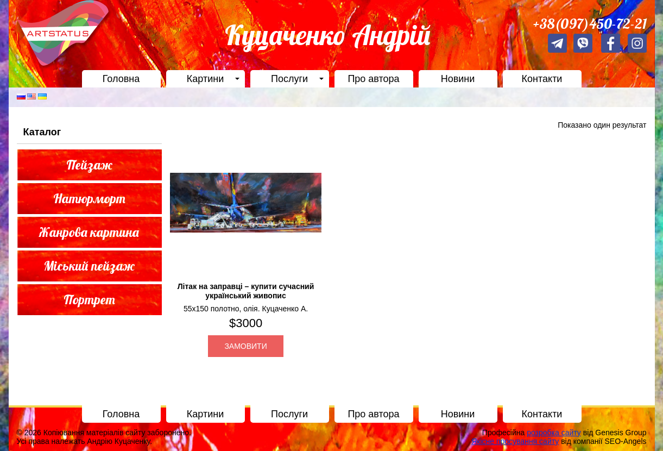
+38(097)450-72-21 (590, 24)
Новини (458, 78)
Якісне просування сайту (515, 441)
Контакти (542, 78)
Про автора (373, 78)
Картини (205, 78)
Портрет (89, 299)
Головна (121, 78)
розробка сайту (554, 432)
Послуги (289, 78)
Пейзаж (89, 164)
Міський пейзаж (89, 266)
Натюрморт (89, 198)
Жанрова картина (89, 232)
